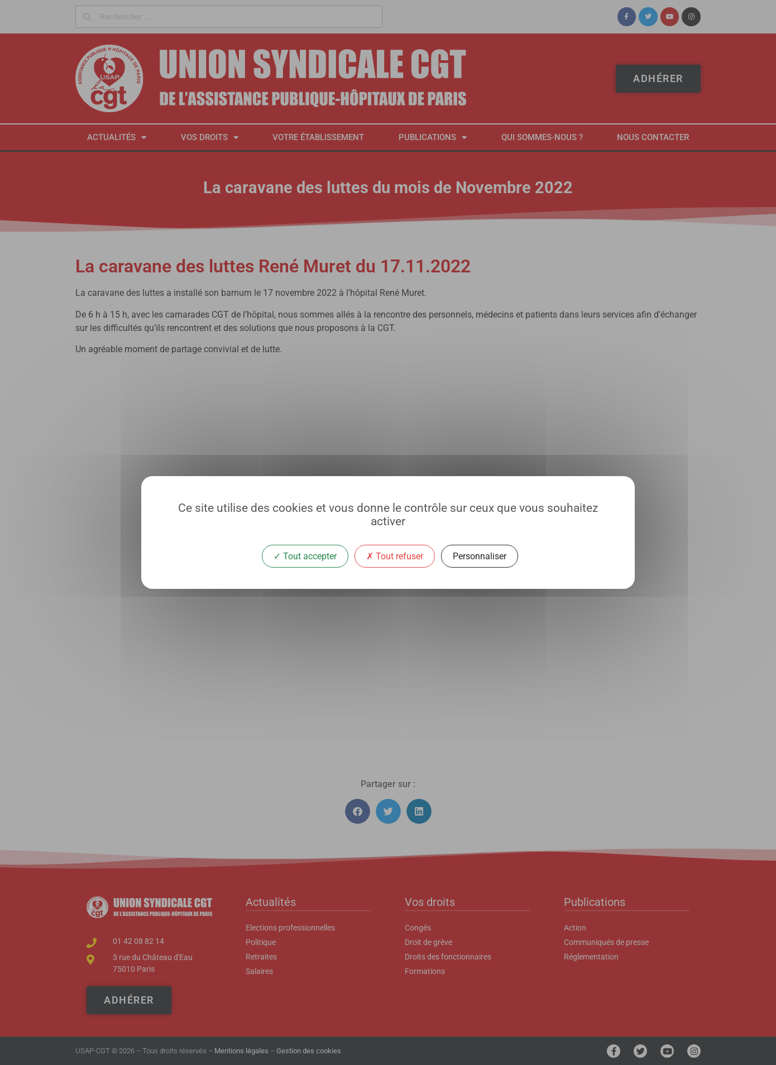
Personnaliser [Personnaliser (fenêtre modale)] (479, 556)
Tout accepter (305, 556)
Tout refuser (394, 556)
